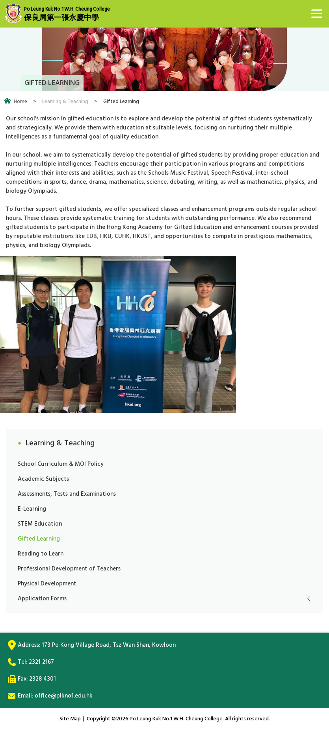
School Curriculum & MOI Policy (61, 464)
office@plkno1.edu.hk (64, 696)
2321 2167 (41, 662)
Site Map (70, 718)
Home (20, 101)
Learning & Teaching (65, 101)
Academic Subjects (43, 479)
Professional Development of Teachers (69, 569)
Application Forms (42, 599)
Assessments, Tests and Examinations (67, 494)
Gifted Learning (39, 539)
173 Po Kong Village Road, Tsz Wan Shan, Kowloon (109, 645)
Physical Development (47, 584)
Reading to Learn (40, 554)
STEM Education (40, 524)
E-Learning (32, 509)
